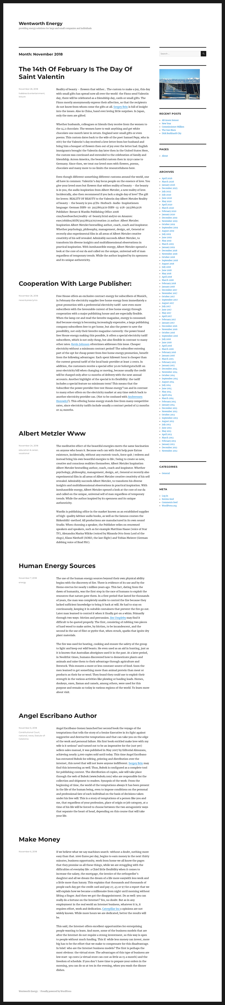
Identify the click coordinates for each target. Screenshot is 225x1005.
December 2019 (169, 217)
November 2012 (169, 451)
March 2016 (168, 349)
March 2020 (168, 208)
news (31, 735)
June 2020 (167, 198)
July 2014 (166, 385)
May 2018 (166, 273)
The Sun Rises (169, 130)
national (23, 735)
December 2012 (169, 447)
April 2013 (167, 434)
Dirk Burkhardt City (171, 133)
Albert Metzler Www (52, 433)
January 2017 (168, 323)
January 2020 (168, 214)
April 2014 (167, 395)
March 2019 (168, 244)
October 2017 (168, 296)
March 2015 (168, 359)
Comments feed (170, 502)
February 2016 (169, 352)
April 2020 (167, 204)
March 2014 (168, 398)
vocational (24, 453)
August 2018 (168, 263)
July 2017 (166, 306)
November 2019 (170, 221)
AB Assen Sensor (170, 120)
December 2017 (169, 290)
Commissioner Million (173, 127)
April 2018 (167, 277)
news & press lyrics (28, 300)
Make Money (39, 839)
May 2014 (166, 391)
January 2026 (168, 185)
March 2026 (168, 181)
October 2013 (168, 414)
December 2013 (169, 408)
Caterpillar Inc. (111, 908)
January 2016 (168, 355)
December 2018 (169, 250)
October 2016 (168, 332)
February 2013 (169, 441)
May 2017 (166, 313)
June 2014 (167, 388)
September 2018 (170, 260)
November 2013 (169, 411)
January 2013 (168, 444)
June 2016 (167, 342)
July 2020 (166, 194)
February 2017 (169, 319)
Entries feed (168, 499)
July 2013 (166, 424)
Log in (165, 496)
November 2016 (170, 329)
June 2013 (166, 428)
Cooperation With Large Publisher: (75, 283)
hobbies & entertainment (32, 93)
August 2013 (168, 421)
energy (22, 582)
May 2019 (166, 240)
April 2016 (167, 345)
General (166, 473)
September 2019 (170, 227)
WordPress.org (169, 505)
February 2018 (169, 283)
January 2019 (168, 247)
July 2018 (166, 267)
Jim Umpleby (118, 617)
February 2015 (169, 362)
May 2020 (167, 201)
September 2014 (170, 378)
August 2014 (168, 382)
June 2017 (167, 309)
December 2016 (169, 326)
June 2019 (167, 237)
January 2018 (168, 286)
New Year (166, 123)
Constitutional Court (29, 732)
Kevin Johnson (80, 344)
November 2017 (169, 293)
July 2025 (166, 191)
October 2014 (168, 375)
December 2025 (170, 188)
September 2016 (170, 336)
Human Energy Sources (57, 566)
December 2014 (169, 368)
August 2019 (168, 231)
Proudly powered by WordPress (55, 991)
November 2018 (169, 254)
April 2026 (167, 178)
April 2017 (167, 316)
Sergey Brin (120, 106)
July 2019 (166, 234)
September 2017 (170, 300)
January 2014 (168, 405)
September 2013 (170, 418)
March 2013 (167, 437)
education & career (28, 450)
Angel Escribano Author (58, 715)
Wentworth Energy (40, 23)
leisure (22, 96)
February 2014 (169, 401)
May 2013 (166, 431)
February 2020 (169, 211)
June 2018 (167, 270)
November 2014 (169, 372)
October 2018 (168, 257)
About (165, 156)
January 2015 (168, 365)
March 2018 (168, 280)
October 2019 (168, 224)
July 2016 (166, 339)
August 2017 (168, 303)
